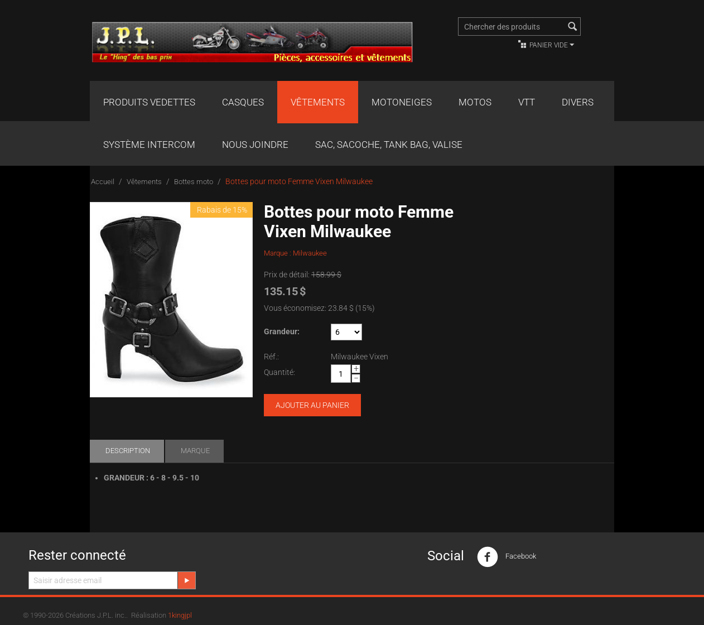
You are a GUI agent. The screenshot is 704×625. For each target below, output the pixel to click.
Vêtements (318, 102)
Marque (195, 450)
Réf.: (271, 356)
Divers (578, 102)
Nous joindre (255, 144)
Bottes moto (193, 181)
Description (127, 450)
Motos (475, 102)
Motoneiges (402, 102)
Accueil (102, 181)
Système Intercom (149, 144)
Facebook (506, 557)
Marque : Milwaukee (295, 253)
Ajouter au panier (312, 405)
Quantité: (279, 372)
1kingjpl (180, 615)
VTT (526, 102)
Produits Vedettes (149, 102)
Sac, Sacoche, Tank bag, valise (388, 144)
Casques (243, 102)
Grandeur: (282, 331)
